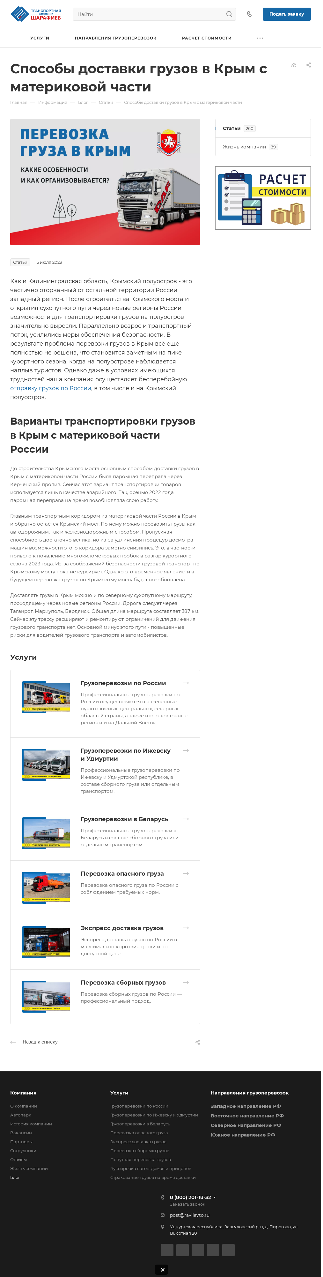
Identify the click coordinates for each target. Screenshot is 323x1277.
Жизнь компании (29, 1168)
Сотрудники (23, 1150)
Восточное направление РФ (247, 1116)
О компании (23, 1105)
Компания (23, 1093)
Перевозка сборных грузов (123, 982)
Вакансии (21, 1132)
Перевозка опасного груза (122, 873)
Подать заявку (286, 14)
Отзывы (18, 1159)
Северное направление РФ (246, 1125)
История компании (31, 1123)
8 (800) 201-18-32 (190, 1197)
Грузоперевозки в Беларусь (124, 819)
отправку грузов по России (50, 388)
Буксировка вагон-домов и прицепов (150, 1168)
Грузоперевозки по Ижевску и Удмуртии (154, 1114)
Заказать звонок (187, 1204)
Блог (15, 1177)
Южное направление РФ (243, 1135)
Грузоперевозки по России (123, 683)
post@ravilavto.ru (189, 1215)
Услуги (119, 1093)
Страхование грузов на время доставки (153, 1177)
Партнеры (21, 1141)
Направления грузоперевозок (250, 1093)
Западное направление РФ (246, 1106)
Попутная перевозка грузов (140, 1159)
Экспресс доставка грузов (122, 928)
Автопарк (20, 1114)
